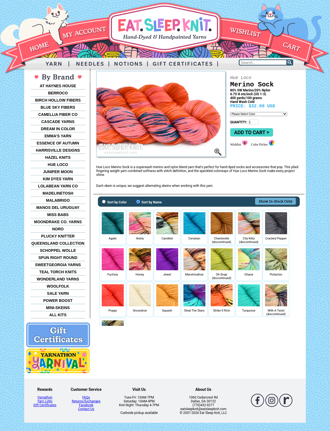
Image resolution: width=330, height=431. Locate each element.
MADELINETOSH (58, 193)
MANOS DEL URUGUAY (57, 207)
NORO (58, 229)
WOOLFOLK (58, 286)
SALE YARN (58, 293)
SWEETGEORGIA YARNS (58, 265)
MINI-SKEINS (58, 307)
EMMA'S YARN (58, 136)
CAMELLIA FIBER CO (58, 114)
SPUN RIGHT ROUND (58, 257)
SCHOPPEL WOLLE (58, 250)
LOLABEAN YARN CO (58, 186)
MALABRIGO (58, 200)
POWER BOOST (58, 300)
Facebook (86, 405)
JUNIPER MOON (58, 172)
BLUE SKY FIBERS (58, 107)
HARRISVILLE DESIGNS (58, 150)
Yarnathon (45, 397)
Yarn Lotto (45, 401)
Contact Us (86, 409)
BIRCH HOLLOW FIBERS (58, 100)
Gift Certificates (44, 405)
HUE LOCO (58, 164)
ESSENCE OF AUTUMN (58, 143)
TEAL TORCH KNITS (58, 272)
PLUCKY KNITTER (58, 236)
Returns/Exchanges (86, 401)
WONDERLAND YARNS (58, 279)
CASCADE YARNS (58, 121)
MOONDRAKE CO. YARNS (58, 222)
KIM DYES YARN (58, 179)
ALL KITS (58, 315)
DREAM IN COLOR (58, 129)
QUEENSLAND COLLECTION (57, 243)
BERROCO (58, 93)
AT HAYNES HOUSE (58, 86)
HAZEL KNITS (57, 157)
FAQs (86, 397)
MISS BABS (58, 214)
